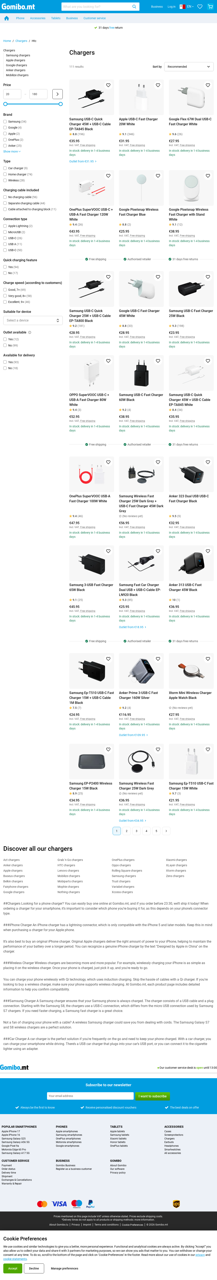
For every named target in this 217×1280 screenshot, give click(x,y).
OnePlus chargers (123, 860)
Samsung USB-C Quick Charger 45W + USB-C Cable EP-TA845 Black (90, 124)
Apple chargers (15, 60)
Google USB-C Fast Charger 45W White (139, 313)
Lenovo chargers (68, 870)
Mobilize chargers (17, 75)
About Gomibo (118, 1165)
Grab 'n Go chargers (70, 860)
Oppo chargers (121, 865)
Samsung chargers (18, 55)
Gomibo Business (65, 1165)
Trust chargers (121, 881)
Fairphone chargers (15, 886)
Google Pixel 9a (10, 1146)
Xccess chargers (122, 892)
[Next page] (166, 831)
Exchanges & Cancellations (17, 1180)
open (199, 1067)
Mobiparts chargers (70, 881)
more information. (144, 1219)
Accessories (37, 18)
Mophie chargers (68, 886)
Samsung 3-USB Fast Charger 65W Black (91, 587)
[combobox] (100, 6)
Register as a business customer (74, 1169)
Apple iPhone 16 (11, 1135)
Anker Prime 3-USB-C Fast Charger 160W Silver (138, 695)
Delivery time (9, 1172)
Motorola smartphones (68, 1142)
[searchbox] (96, 6)
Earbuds (169, 1142)
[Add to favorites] (108, 85)
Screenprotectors (173, 1135)
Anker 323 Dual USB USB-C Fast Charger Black (189, 498)
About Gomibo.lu (58, 1224)
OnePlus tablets (119, 1146)
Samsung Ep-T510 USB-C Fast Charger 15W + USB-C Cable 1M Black (91, 698)
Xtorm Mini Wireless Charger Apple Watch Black (190, 695)
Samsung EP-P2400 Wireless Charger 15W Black (90, 785)
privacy (200, 1254)
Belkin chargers (13, 881)
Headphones (171, 1146)
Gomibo (115, 1160)
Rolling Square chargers (127, 870)
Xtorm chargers (176, 870)
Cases (167, 1131)
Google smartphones (67, 1146)
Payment (7, 1165)
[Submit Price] (57, 94)
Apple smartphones (67, 1131)
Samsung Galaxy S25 (14, 1138)
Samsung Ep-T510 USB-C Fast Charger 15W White (191, 785)
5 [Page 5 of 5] (156, 831)
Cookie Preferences (132, 1224)
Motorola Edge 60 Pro (14, 1149)
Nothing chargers (69, 892)
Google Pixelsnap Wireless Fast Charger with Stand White (188, 214)
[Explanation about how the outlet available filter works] (29, 332)
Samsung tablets (119, 1135)
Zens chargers (175, 876)
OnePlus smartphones (68, 1138)
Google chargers (16, 65)
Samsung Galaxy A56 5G (15, 1142)
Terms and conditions (106, 1224)
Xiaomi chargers (176, 860)
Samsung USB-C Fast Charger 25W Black (191, 313)
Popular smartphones (19, 1126)
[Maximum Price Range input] (38, 94)
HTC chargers (66, 865)
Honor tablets (117, 1142)
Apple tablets (117, 1131)
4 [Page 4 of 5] (146, 831)
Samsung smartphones (69, 1135)
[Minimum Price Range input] (12, 94)
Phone (20, 18)
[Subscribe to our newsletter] (90, 1096)
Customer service (95, 18)
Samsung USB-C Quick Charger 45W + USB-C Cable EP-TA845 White (189, 400)
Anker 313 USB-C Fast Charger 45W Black (185, 587)
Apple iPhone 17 (11, 1131)
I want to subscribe (153, 1096)
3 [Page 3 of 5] (136, 831)
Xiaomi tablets (118, 1138)
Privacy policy (118, 1172)
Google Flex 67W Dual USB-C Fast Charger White (190, 121)
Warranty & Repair (12, 1183)
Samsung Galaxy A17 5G (15, 1153)
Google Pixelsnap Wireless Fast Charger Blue (138, 212)
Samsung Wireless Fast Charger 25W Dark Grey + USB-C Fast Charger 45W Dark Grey (141, 503)
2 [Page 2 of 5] (126, 831)
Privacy (76, 1224)
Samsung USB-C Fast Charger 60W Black (141, 397)
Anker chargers (15, 70)
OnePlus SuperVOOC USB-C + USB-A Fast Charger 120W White (91, 214)
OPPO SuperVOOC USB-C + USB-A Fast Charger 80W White (89, 400)
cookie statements (15, 1259)
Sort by (157, 66)
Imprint (87, 1224)
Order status (8, 1169)
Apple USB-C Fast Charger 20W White (138, 121)
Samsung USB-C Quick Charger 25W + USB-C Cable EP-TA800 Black (90, 316)
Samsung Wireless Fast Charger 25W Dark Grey (136, 785)
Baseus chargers (14, 876)
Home (7, 41)
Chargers (21, 41)
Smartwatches (172, 1149)
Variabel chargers (123, 886)
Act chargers (11, 860)
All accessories (172, 1153)
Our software (117, 1169)
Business (157, 6)
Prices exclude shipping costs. (146, 1216)
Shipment (7, 1176)
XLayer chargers (176, 865)
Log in (172, 6)
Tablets (55, 18)
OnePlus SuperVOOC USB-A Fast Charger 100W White (89, 498)
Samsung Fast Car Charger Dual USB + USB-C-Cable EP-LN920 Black (140, 590)
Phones (61, 1126)
